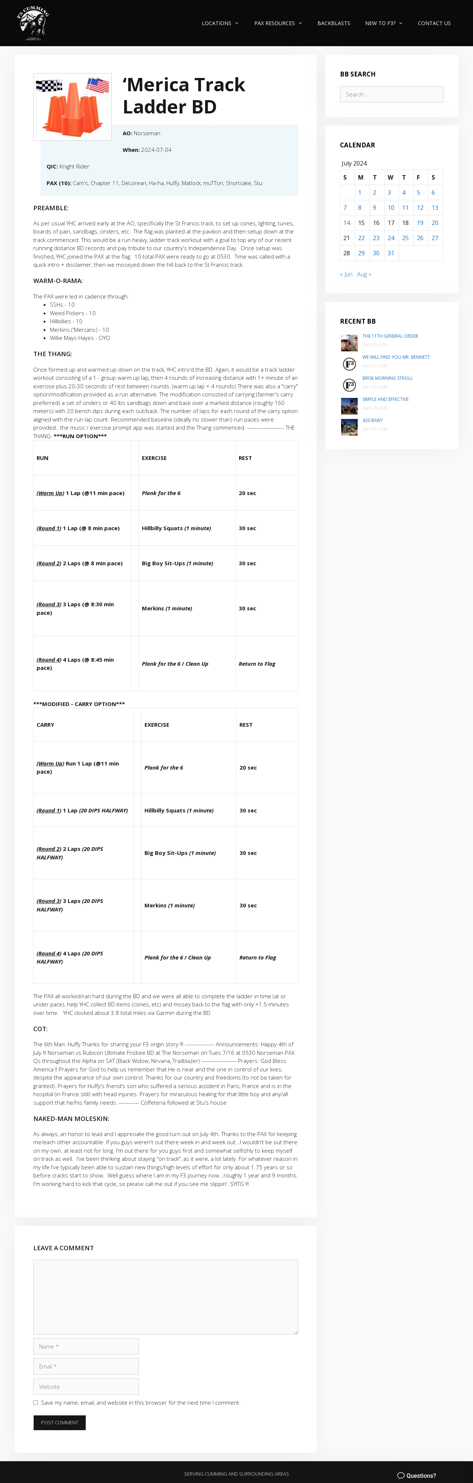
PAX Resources (282, 23)
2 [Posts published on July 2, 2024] (374, 192)
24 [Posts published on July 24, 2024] (391, 238)
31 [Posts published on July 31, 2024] (391, 253)
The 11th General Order (390, 336)
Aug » (364, 274)
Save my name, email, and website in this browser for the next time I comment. (141, 1402)
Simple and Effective (386, 399)
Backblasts (333, 23)
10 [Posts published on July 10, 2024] (391, 208)
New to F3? (388, 23)
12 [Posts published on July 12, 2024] (420, 208)
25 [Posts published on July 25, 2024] (405, 238)
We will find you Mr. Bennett (396, 357)
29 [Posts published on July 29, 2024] (361, 253)
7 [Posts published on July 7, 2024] (345, 208)
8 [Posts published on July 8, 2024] (359, 208)
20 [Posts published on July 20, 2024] (435, 223)
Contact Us (434, 23)
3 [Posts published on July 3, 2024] (389, 192)
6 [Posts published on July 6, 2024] (433, 192)
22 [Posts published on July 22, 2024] (361, 238)
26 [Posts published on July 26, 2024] (420, 238)
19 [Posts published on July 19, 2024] (420, 223)
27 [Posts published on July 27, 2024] (435, 238)
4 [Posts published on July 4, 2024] (403, 192)
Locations (224, 23)
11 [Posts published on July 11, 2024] (405, 208)
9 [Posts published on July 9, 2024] (374, 208)
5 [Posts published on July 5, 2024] (418, 192)
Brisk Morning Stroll (388, 378)
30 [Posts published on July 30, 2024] (376, 253)
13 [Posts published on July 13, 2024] (435, 208)
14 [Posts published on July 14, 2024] (346, 223)
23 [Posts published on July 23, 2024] (376, 238)
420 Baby (373, 420)
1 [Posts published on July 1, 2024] (359, 192)
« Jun (346, 274)
